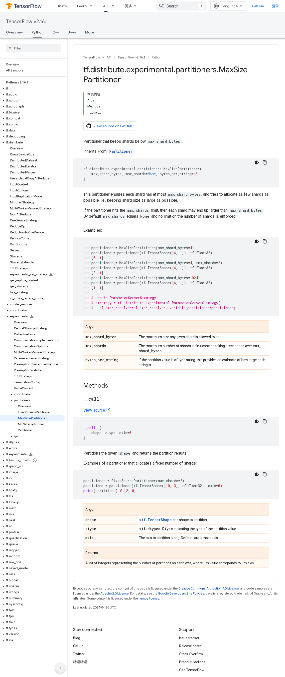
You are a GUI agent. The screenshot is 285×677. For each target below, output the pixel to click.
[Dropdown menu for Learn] (93, 6)
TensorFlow (91, 57)
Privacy (94, 659)
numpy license (149, 569)
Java (72, 32)
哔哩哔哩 (80, 633)
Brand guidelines (192, 633)
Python (156, 57)
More (89, 32)
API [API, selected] (106, 6)
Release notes (190, 617)
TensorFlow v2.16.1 (27, 21)
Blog (76, 609)
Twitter (79, 625)
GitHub (262, 6)
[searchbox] (33, 48)
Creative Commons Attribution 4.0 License (208, 559)
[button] (32, 88)
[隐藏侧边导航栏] (60, 668)
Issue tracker (189, 609)
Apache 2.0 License (114, 564)
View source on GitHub (109, 96)
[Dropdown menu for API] (115, 6)
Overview (14, 32)
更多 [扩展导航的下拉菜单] (128, 6)
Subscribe (225, 670)
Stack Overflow (191, 625)
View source (94, 381)
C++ (55, 32)
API (109, 57)
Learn (82, 6)
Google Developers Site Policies (181, 564)
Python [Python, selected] (37, 32)
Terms (78, 659)
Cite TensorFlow (191, 641)
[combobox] (185, 5)
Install (63, 6)
